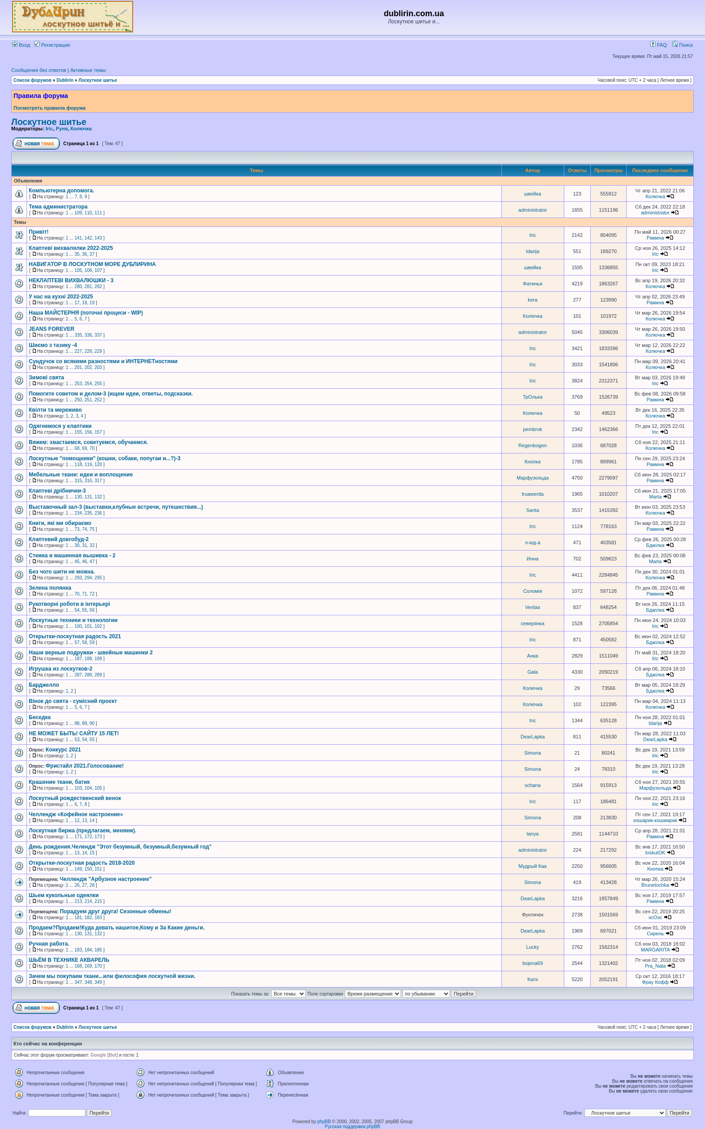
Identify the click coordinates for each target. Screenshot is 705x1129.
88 (77, 723)
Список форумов (32, 80)
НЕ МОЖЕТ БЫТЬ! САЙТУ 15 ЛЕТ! (74, 733)
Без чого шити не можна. (62, 572)
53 (77, 739)
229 (98, 351)
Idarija (533, 251)
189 (98, 658)
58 (84, 642)
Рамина (655, 237)
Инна (533, 558)
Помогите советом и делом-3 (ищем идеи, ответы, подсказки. (111, 394)
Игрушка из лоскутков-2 (60, 669)
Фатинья (532, 283)
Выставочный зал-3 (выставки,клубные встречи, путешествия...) (116, 507)
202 (88, 367)
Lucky (532, 947)
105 (78, 270)
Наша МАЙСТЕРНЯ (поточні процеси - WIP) (86, 313)
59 (91, 642)
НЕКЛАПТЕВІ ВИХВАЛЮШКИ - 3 (71, 280)
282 (98, 286)
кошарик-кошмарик (655, 820)
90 (91, 723)
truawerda (533, 494)
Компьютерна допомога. (61, 190)
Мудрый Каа (532, 866)
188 (88, 658)
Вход (21, 45)
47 (91, 561)
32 (91, 545)
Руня (62, 128)
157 (98, 432)
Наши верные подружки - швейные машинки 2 (91, 652)
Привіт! (39, 232)
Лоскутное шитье (98, 80)
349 (98, 982)
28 (91, 885)
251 (88, 399)
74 (84, 529)
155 (78, 432)
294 (88, 577)
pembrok (532, 429)
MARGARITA (655, 949)
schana (532, 785)
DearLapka (533, 736)
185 (98, 949)
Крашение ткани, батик (59, 782)
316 (88, 480)
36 (84, 254)
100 (78, 626)
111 (98, 212)
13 (84, 820)
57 (77, 642)
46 (84, 561)
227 (78, 351)
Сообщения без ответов (38, 70)
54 (77, 610)
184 (88, 949)
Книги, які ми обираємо (60, 523)
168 (78, 966)
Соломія (532, 591)
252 (98, 399)
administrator (532, 210)
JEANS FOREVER (51, 329)
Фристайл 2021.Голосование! (85, 766)
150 (88, 869)
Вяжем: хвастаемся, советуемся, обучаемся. (88, 442)
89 (84, 723)
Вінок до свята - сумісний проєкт (73, 701)
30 (77, 545)
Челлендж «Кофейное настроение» (76, 814)
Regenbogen (532, 445)
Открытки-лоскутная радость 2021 (75, 636)
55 (84, 610)
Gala (532, 672)
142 (88, 238)
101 (88, 626)
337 (98, 335)
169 (88, 966)
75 (91, 529)
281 (88, 286)
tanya (533, 833)
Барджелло (44, 685)
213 (78, 901)
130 (78, 496)
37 (91, 254)
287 (78, 674)
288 (88, 674)
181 (78, 917)
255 (98, 383)
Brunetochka (655, 885)
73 (77, 529)
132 (98, 496)
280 (78, 286)
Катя (532, 979)
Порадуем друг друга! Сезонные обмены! (115, 911)
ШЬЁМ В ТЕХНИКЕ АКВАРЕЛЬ (69, 960)
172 (88, 836)
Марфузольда (533, 477)
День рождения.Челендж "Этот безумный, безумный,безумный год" (120, 847)
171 (78, 836)
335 (78, 335)
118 (78, 464)
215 (98, 901)
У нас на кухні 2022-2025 (61, 296)
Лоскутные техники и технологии (73, 620)
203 (98, 367)
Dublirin (65, 80)
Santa (532, 510)
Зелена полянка (50, 588)
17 (77, 302)
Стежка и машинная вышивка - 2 (72, 555)
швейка (532, 193)
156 (88, 432)
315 (78, 480)
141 (78, 238)
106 (88, 270)
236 (98, 513)
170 (98, 966)
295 (98, 577)
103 (78, 788)
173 (98, 836)
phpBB (324, 1121)
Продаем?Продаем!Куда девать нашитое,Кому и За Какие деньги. (117, 928)
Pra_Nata (655, 966)
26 (77, 885)
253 (78, 383)
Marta (655, 496)
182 (88, 917)
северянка (532, 623)
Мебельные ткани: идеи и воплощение (81, 474)
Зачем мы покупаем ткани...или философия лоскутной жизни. (112, 976)
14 (91, 820)
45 (77, 561)
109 (78, 212)
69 (84, 448)
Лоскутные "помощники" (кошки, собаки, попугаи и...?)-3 (104, 458)
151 (98, 869)
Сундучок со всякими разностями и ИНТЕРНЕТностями (103, 361)
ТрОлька (533, 397)
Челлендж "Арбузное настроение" (106, 879)
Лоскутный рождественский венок (75, 798)
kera (532, 299)
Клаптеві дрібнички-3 (57, 491)
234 (78, 513)
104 (88, 788)
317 (98, 480)
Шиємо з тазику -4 (53, 345)
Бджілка (655, 545)
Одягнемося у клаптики (60, 426)
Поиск (682, 45)
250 (78, 399)
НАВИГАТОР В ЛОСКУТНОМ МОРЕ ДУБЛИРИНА (92, 264)
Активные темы (88, 70)
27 (84, 885)
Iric (49, 128)
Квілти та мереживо (55, 410)
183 (98, 917)
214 (88, 901)
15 (91, 852)
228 (88, 351)
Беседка (40, 717)
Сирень (655, 933)
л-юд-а (532, 542)
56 (91, 610)
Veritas (532, 607)
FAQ (658, 45)
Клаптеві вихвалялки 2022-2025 (71, 248)
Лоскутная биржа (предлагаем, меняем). (82, 830)
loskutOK (655, 852)
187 (78, 658)
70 (91, 448)
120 (98, 464)
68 (77, 448)
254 (88, 383)
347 (78, 982)
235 (88, 513)
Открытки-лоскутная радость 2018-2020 (82, 863)
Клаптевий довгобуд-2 (59, 539)
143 (98, 238)
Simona (532, 753)
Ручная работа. (49, 944)
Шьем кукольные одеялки (64, 895)
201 (78, 367)
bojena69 (532, 963)
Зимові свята (46, 377)
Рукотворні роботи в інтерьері (69, 604)
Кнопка (533, 461)
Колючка (81, 128)
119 (88, 464)
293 (78, 577)
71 (84, 593)
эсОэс (655, 917)
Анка (532, 655)
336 (88, 335)
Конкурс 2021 (63, 750)
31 (84, 545)
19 (91, 302)
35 (77, 254)
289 (98, 674)
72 (91, 593)
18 (84, 302)
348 (88, 982)
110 (88, 212)
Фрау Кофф (655, 982)
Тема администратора (58, 207)
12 (77, 820)
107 (98, 270)
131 (88, 496)
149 (78, 869)
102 (98, 626)
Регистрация (52, 45)
